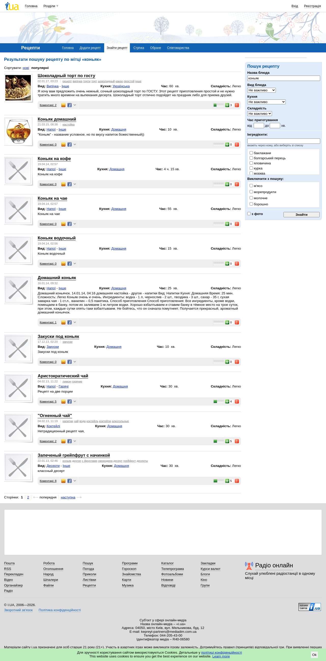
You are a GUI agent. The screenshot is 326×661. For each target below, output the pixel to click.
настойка (69, 124)
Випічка (53, 86)
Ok (314, 655)
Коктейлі (53, 426)
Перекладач (13, 574)
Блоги (205, 574)
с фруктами (89, 460)
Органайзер (13, 585)
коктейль (92, 421)
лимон (67, 381)
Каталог (167, 563)
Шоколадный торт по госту (66, 75)
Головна (31, 6)
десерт (118, 460)
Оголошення (53, 569)
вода (82, 421)
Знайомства (131, 574)
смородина (105, 460)
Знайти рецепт (117, 48)
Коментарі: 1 (48, 322)
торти (87, 81)
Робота (49, 563)
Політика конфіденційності (60, 610)
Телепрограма (172, 569)
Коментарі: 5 (48, 401)
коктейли (105, 421)
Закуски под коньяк (58, 336)
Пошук (88, 563)
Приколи (89, 574)
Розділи (49, 6)
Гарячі (64, 386)
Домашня (118, 129)
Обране (155, 48)
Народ (48, 574)
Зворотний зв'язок (18, 610)
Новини (167, 580)
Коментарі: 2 (48, 105)
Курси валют (211, 569)
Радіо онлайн (274, 565)
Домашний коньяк (57, 277)
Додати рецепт (90, 48)
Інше (65, 86)
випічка (77, 81)
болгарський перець (268, 158)
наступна (68, 497)
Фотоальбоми (172, 574)
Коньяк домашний (57, 119)
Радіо (8, 591)
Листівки (89, 580)
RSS (7, 569)
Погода (88, 569)
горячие (77, 381)
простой (129, 81)
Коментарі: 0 (48, 144)
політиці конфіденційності (221, 652)
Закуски (53, 347)
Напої (51, 129)
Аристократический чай (63, 375)
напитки (68, 421)
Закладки (208, 563)
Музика (127, 585)
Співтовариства (178, 48)
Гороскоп (129, 569)
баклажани (260, 153)
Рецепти (89, 585)
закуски (68, 341)
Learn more (221, 656)
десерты (142, 460)
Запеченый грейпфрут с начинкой (74, 455)
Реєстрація (312, 6)
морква (257, 173)
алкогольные (120, 421)
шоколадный (106, 81)
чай (76, 421)
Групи (205, 585)
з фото (255, 214)
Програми (130, 563)
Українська (121, 86)
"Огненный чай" (55, 415)
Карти (126, 580)
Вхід (295, 6)
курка (256, 168)
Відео (8, 580)
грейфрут (129, 460)
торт (94, 81)
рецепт (67, 81)
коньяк (67, 460)
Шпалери (50, 580)
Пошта (9, 563)
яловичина (260, 163)
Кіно (204, 580)
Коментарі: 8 (48, 480)
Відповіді (168, 585)
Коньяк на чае (52, 198)
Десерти (53, 466)
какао (119, 81)
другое (76, 460)
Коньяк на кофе (54, 158)
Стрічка (138, 48)
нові (26, 68)
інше (138, 81)
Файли (48, 585)
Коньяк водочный (57, 238)
